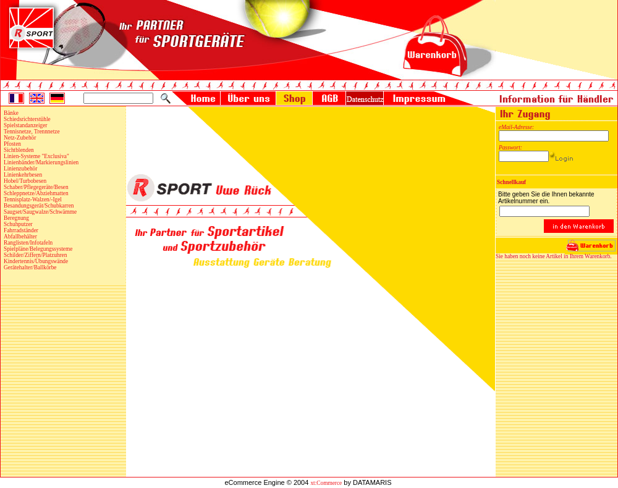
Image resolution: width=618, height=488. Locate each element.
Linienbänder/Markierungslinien (41, 162)
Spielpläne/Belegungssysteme (38, 249)
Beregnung (16, 218)
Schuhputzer (18, 224)
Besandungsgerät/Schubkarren (39, 206)
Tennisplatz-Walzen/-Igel (33, 199)
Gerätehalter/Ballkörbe (30, 267)
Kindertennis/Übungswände (36, 261)
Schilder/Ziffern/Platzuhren (35, 255)
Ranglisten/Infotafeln (28, 243)
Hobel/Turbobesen (25, 181)
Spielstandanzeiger (25, 125)
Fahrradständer (21, 230)
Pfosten (12, 144)
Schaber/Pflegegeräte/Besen (36, 187)
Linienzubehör (20, 169)
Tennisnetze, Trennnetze (32, 131)
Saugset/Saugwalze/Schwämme (40, 212)
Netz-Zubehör (20, 138)
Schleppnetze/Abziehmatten (36, 193)
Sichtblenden (19, 150)
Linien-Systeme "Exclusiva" (36, 156)
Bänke (11, 113)
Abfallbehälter (20, 236)
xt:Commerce (326, 483)
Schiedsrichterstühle (27, 119)
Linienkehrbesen (23, 175)
